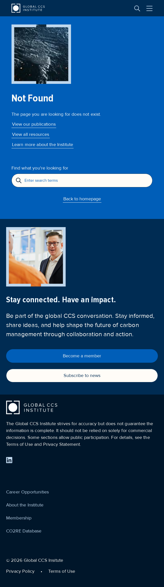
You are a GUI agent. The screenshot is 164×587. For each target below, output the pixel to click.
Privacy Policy (20, 571)
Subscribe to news (82, 375)
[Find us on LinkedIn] (9, 460)
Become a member (82, 356)
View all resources (30, 134)
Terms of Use (61, 571)
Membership (19, 518)
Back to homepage (82, 199)
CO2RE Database (23, 531)
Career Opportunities (27, 492)
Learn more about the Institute (42, 144)
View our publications (34, 124)
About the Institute (24, 505)
